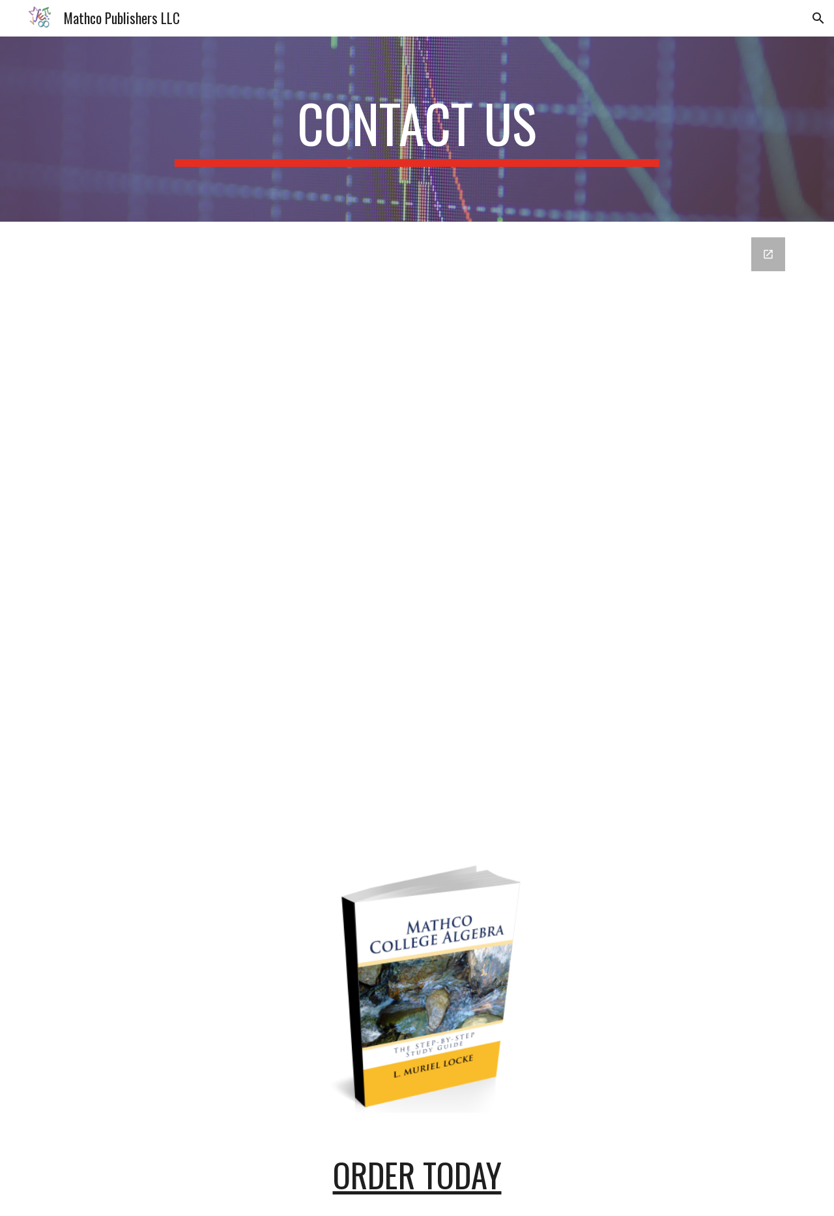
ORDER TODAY (417, 1174)
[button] (818, 18)
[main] (417, 129)
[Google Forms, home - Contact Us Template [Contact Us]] (417, 531)
